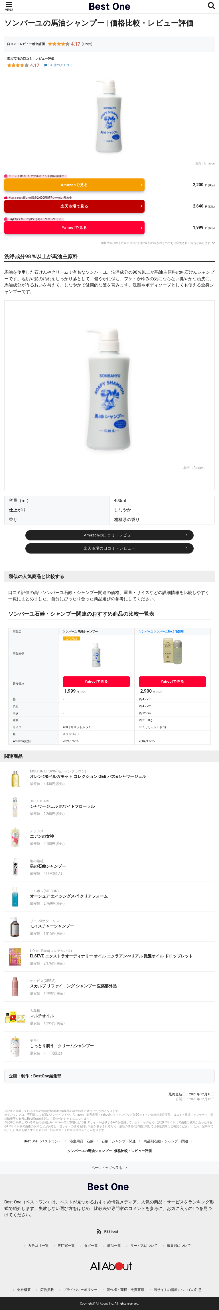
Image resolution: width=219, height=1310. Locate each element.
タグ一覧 (91, 1246)
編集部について (179, 1246)
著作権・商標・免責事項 (125, 1290)
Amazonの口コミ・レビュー (109, 535)
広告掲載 (47, 1290)
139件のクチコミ (58, 65)
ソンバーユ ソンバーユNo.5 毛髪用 (161, 631)
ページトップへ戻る (106, 1168)
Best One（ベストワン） (42, 1141)
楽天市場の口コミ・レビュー (109, 548)
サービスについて (144, 1246)
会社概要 (24, 1290)
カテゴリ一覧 (38, 1246)
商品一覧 (114, 1246)
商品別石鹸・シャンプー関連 (166, 1141)
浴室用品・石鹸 (82, 1141)
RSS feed (111, 1232)
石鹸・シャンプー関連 (119, 1141)
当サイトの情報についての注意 (178, 1290)
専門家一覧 (66, 1246)
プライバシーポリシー (80, 1290)
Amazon (209, 163)
